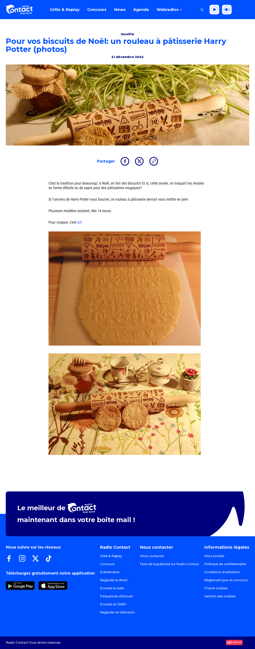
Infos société (214, 556)
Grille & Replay (111, 556)
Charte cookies (216, 588)
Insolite (127, 34)
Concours (107, 564)
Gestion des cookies (220, 596)
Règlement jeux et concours (226, 580)
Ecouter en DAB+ (113, 604)
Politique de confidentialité (225, 564)
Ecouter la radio (112, 588)
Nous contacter (152, 556)
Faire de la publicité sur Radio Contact (169, 564)
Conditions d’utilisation (222, 572)
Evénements (110, 572)
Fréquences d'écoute (116, 596)
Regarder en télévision (117, 612)
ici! (80, 222)
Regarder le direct (114, 580)
